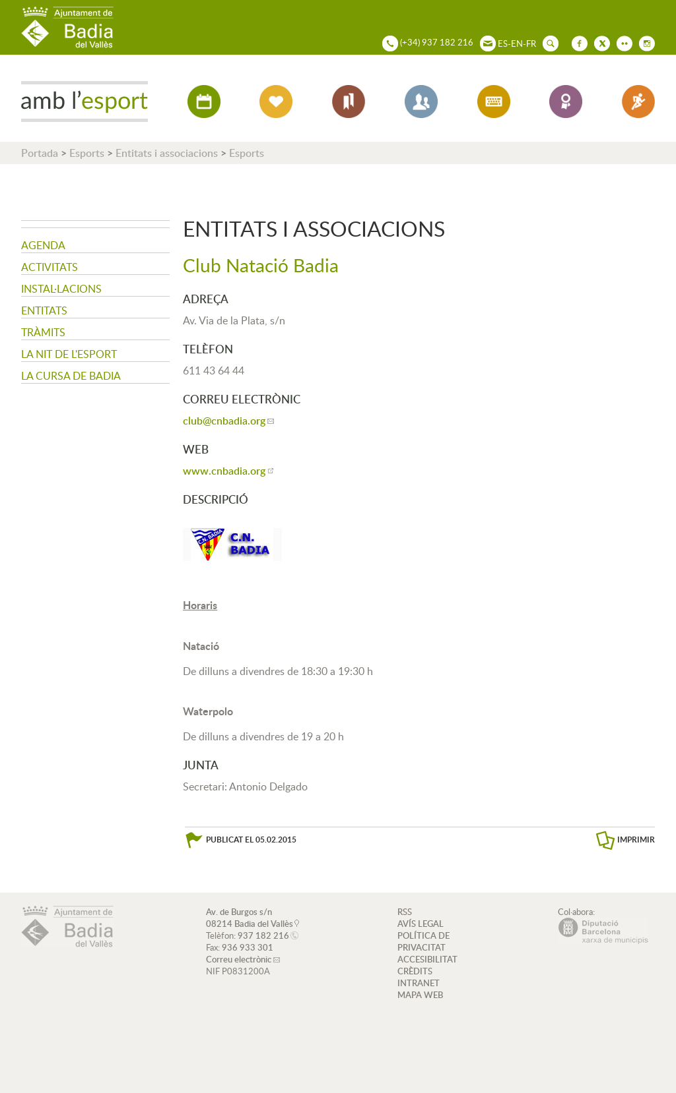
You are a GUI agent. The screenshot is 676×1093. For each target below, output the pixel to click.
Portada (39, 153)
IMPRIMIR (636, 839)
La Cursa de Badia (71, 376)
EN (517, 43)
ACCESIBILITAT (427, 959)
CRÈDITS (414, 971)
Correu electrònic (238, 959)
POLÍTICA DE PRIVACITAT (423, 941)
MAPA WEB (420, 995)
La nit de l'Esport (69, 354)
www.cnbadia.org (224, 470)
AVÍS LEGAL (420, 924)
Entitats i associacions (167, 153)
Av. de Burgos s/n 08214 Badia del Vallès (249, 918)
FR (531, 43)
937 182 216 (263, 935)
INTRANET (418, 983)
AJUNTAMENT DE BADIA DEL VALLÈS (67, 27)
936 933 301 (247, 947)
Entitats (44, 310)
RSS (404, 912)
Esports (86, 153)
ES (503, 43)
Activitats (49, 267)
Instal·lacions (61, 288)
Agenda (43, 245)
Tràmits (43, 332)
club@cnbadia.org (224, 420)
